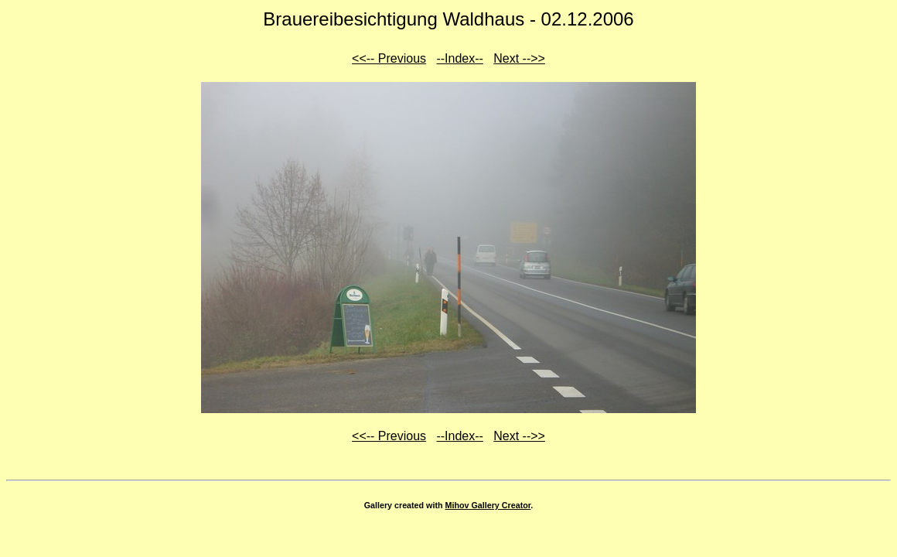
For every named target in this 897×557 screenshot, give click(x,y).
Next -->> (519, 58)
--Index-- (459, 58)
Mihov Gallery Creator (488, 505)
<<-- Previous (389, 58)
